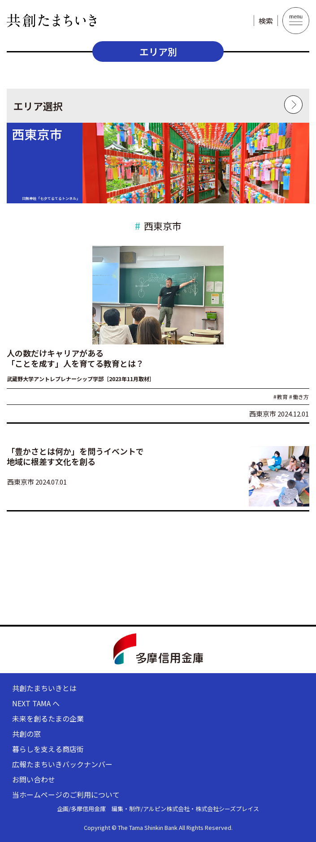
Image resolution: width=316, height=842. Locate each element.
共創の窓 (26, 733)
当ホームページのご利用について (66, 794)
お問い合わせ (33, 779)
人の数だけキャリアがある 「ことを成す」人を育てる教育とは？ (75, 358)
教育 (280, 396)
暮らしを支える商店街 (48, 748)
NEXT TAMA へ (36, 703)
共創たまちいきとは (44, 688)
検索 (266, 20)
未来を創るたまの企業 (48, 718)
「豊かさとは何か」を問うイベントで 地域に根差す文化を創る (75, 456)
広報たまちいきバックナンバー (62, 764)
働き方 (299, 396)
